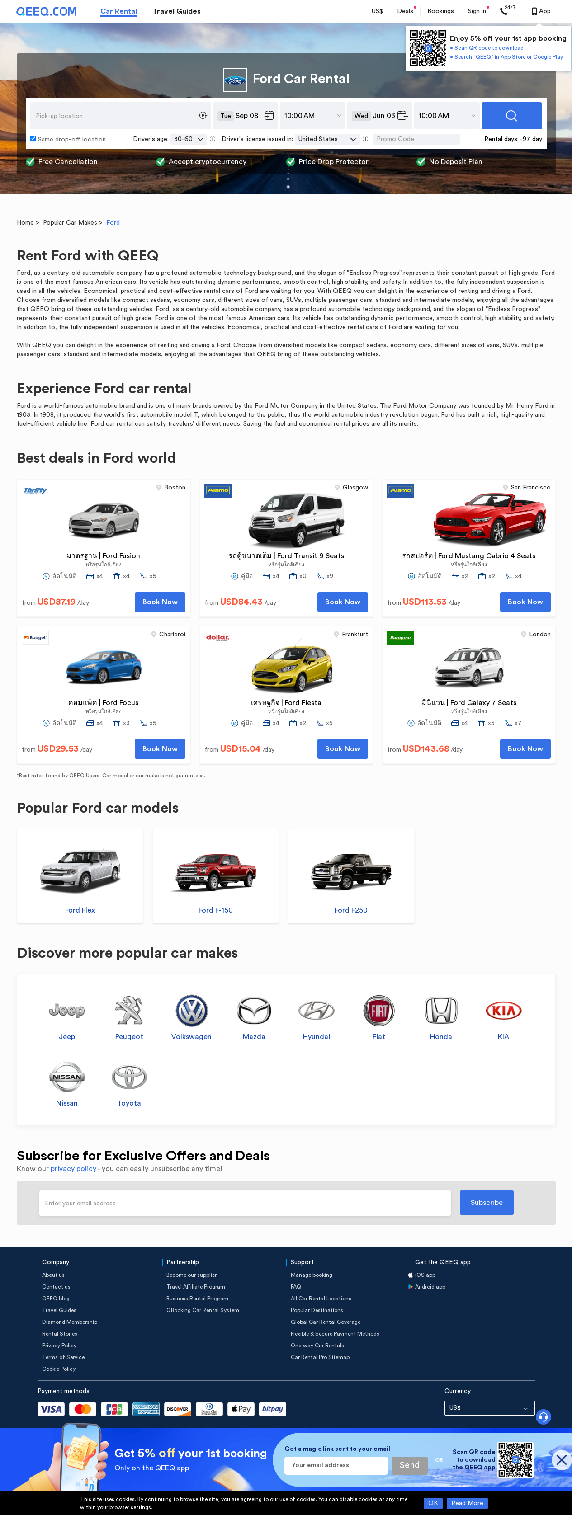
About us (53, 1275)
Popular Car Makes (70, 223)
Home (25, 223)
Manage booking (311, 1275)
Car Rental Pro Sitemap (320, 1357)
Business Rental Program (197, 1298)
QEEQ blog (56, 1298)
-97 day (531, 139)
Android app (430, 1286)
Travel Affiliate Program (195, 1286)
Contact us (56, 1286)
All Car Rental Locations (321, 1298)
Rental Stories (59, 1333)
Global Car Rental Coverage (325, 1322)
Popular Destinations (317, 1310)
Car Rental (118, 11)
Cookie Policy (59, 1369)
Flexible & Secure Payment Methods (335, 1333)
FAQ (296, 1286)
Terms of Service (63, 1357)
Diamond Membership (69, 1322)
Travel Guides (176, 11)
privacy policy (73, 1168)
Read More (467, 1503)
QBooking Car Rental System (202, 1310)
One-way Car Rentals (317, 1345)
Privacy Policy (59, 1345)
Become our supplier (191, 1275)
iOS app (425, 1275)
